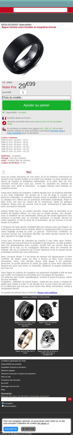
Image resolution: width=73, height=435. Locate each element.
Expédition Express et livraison (13, 367)
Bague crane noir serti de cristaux (48, 323)
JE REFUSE (28, 429)
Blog (3, 390)
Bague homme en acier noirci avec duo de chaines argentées (25, 324)
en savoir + (43, 423)
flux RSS (4, 383)
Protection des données (10, 380)
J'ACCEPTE (11, 429)
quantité (6, 92)
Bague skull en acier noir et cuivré (25, 352)
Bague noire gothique (47, 292)
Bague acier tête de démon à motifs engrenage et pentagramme (48, 352)
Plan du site (6, 377)
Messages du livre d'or (10, 386)
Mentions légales (8, 370)
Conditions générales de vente (13, 361)
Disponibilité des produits (11, 364)
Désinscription (9, 406)
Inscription (7, 403)
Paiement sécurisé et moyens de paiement (18, 374)
